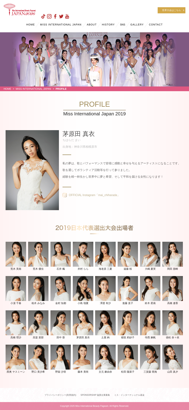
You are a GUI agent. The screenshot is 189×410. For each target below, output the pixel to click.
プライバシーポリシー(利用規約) (60, 395)
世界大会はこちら (171, 10)
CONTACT (156, 24)
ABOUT (92, 24)
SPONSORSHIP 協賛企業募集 (95, 395)
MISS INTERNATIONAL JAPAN (60, 24)
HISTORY (108, 24)
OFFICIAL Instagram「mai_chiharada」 (94, 195)
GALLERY (137, 24)
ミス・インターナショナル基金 (129, 395)
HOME (30, 24)
